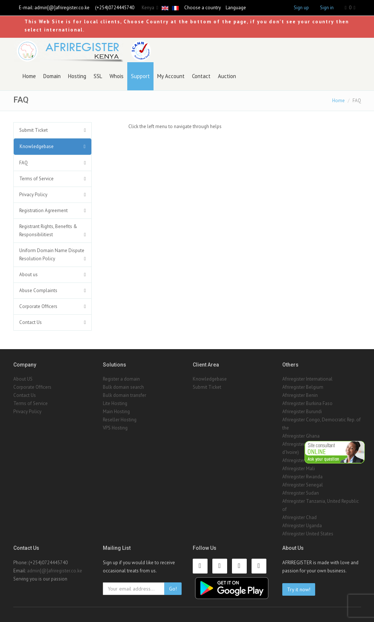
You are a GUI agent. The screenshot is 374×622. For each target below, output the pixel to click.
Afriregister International (307, 379)
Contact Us (30, 322)
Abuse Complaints (38, 290)
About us (28, 274)
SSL (98, 76)
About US (23, 379)
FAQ (23, 163)
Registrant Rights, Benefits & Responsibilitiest (48, 230)
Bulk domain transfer (124, 395)
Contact (201, 76)
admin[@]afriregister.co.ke (62, 7)
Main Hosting (116, 411)
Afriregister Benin (300, 395)
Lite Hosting (115, 403)
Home (29, 76)
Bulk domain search (123, 387)
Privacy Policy (33, 194)
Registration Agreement (43, 210)
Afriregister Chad (299, 517)
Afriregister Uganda (302, 525)
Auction (227, 76)
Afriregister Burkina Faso (307, 403)
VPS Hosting (115, 428)
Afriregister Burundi (302, 411)
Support (140, 76)
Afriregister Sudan (300, 493)
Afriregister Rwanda (302, 477)
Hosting (77, 76)
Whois (116, 76)
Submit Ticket (33, 130)
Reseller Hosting (120, 420)
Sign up (301, 7)
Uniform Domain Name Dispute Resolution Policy (51, 254)
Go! (173, 588)
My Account (171, 76)
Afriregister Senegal (302, 485)
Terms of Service (36, 178)
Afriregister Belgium (302, 387)
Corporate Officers (38, 306)
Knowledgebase (37, 146)
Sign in (327, 7)
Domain (52, 76)
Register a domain (121, 379)
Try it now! (298, 589)
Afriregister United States (307, 534)
